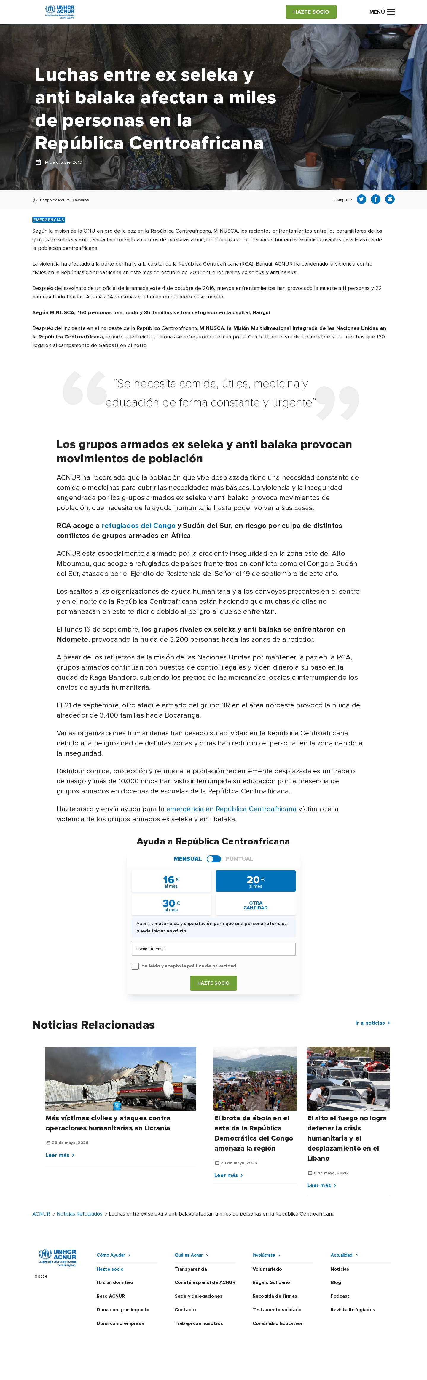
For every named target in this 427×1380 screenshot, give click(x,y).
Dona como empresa (120, 1323)
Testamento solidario (277, 1310)
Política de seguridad (245, 1370)
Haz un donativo (115, 1282)
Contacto (185, 1310)
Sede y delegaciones (198, 1296)
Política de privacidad (187, 1370)
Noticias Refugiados (79, 1213)
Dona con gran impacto (123, 1310)
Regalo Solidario (271, 1282)
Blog (336, 1282)
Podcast (340, 1296)
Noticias (340, 1269)
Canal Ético (291, 1370)
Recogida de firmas (275, 1296)
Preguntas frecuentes (370, 1370)
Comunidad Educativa (277, 1323)
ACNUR (41, 1213)
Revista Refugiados (353, 1310)
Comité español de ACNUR (205, 1282)
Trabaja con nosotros (199, 1323)
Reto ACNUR (111, 1296)
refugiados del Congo (139, 525)
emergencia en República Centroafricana (231, 809)
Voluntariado (267, 1269)
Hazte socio (213, 983)
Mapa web (324, 1370)
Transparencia (191, 1269)
